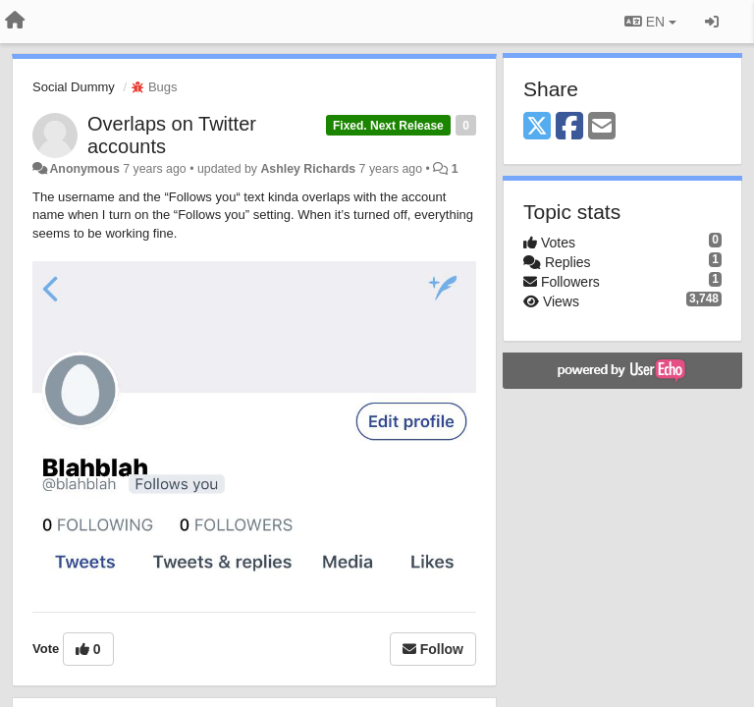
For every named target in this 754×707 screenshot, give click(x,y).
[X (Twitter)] (537, 127)
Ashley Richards (307, 169)
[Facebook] (569, 127)
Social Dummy (73, 87)
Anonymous (84, 169)
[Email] (602, 127)
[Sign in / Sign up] (711, 21)
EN (650, 21)
